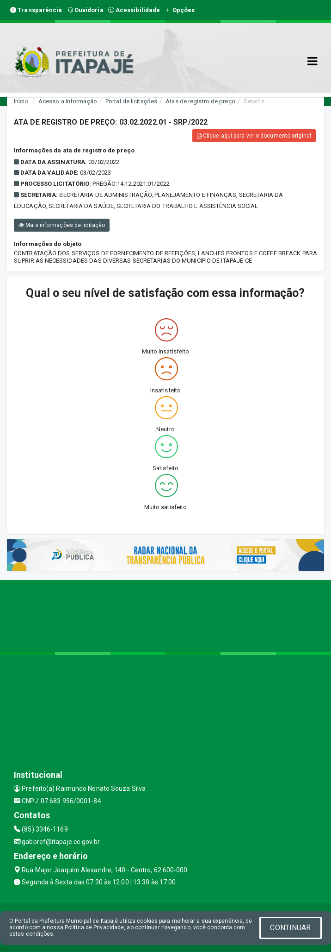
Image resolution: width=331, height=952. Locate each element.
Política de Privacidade (94, 927)
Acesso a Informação (67, 101)
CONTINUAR (290, 927)
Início (21, 101)
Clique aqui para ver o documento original (254, 135)
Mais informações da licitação (61, 225)
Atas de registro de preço (200, 101)
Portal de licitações (131, 101)
